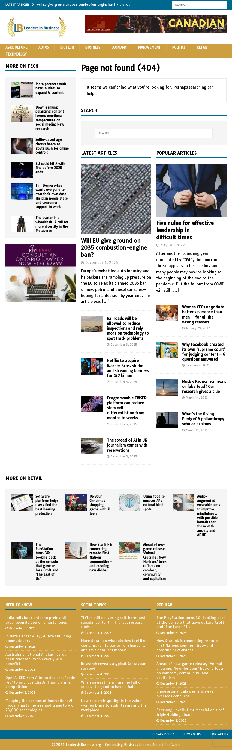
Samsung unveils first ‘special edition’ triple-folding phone (190, 712)
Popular (164, 605)
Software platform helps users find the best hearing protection (46, 504)
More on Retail (23, 478)
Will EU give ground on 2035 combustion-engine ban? (114, 247)
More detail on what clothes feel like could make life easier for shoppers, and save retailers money (113, 645)
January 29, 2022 (198, 328)
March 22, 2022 (197, 430)
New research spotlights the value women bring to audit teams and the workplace (114, 705)
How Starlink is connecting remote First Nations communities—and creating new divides (101, 557)
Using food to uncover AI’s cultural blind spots (154, 502)
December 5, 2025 (124, 382)
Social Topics (93, 605)
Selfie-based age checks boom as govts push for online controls (52, 146)
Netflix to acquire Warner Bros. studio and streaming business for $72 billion (128, 368)
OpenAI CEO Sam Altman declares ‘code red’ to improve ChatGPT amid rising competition (40, 682)
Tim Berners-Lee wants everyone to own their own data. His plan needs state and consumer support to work (51, 196)
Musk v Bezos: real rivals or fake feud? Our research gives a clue (204, 386)
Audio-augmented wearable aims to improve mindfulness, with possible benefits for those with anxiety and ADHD (208, 515)
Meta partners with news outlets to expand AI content (50, 88)
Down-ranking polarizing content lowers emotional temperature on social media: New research (49, 118)
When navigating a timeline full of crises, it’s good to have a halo (111, 684)
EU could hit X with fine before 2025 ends (50, 168)
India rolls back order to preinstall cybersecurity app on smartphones (36, 619)
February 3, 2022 (198, 365)
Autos (43, 47)
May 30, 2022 (173, 245)
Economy (119, 47)
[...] (105, 301)
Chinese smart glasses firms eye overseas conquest (184, 693)
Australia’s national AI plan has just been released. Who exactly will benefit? (36, 659)
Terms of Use (192, 734)
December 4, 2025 (98, 633)
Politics (178, 47)
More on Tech (21, 66)
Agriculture (16, 47)
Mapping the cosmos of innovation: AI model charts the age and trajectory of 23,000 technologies (40, 705)
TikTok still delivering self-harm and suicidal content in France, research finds (113, 622)
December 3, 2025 (22, 628)
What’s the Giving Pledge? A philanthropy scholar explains (203, 419)
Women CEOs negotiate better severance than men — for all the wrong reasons (203, 315)
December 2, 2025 (22, 670)
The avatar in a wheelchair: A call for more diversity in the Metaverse (51, 224)
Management (149, 47)
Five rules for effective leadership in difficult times (185, 230)
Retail (202, 47)
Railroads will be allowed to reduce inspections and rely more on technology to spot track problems (128, 328)
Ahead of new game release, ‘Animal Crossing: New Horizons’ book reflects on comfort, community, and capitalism (154, 561)
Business (92, 47)
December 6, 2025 (101, 262)
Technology (16, 54)
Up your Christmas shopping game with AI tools (99, 504)
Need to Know (18, 605)
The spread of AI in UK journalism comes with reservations (127, 445)
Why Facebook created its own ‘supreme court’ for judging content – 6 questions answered (203, 352)
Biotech (67, 47)
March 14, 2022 (197, 397)
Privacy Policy (163, 734)
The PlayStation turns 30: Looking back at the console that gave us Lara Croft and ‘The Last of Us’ (46, 561)
